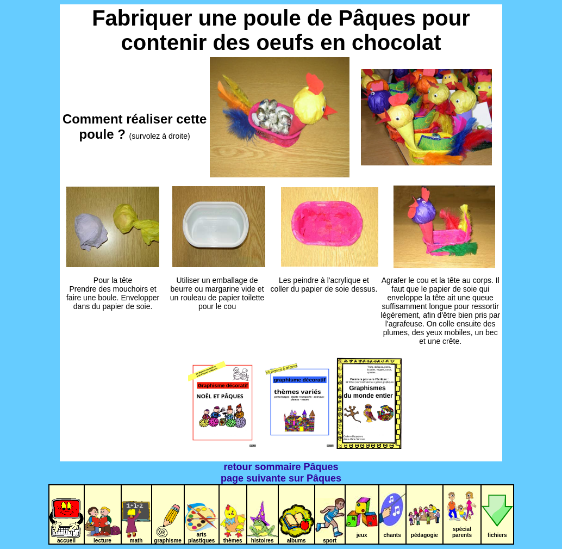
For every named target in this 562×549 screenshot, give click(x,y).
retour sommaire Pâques (280, 466)
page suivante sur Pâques (281, 478)
